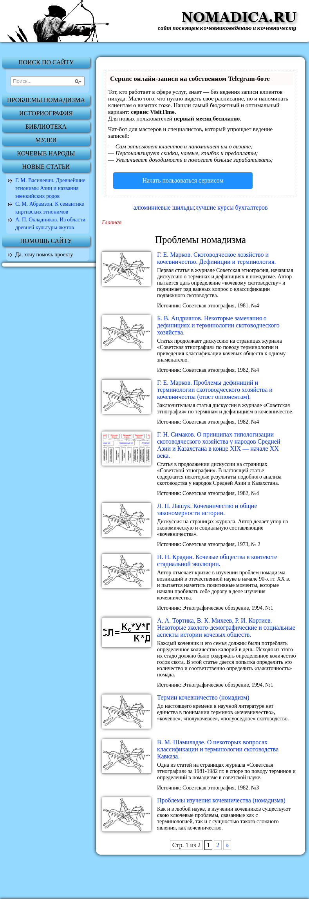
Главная (111, 222)
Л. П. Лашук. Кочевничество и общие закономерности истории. (207, 509)
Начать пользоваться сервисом (182, 180)
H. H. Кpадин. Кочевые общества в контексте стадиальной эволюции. (217, 560)
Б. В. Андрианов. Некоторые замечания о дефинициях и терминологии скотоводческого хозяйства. (218, 325)
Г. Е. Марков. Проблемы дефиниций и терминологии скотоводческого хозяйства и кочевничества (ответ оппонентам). (215, 389)
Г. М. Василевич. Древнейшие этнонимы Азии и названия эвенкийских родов (50, 188)
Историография (46, 113)
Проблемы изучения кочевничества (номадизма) (221, 800)
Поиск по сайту (46, 62)
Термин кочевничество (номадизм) (203, 697)
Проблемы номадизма (46, 100)
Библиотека (46, 126)
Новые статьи (46, 166)
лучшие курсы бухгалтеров (231, 207)
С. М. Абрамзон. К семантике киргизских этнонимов (49, 208)
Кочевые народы (46, 153)
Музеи (46, 140)
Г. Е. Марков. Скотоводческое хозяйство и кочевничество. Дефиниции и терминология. (216, 258)
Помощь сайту (46, 241)
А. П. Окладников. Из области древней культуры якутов (50, 223)
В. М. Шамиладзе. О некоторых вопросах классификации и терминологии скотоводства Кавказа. (217, 749)
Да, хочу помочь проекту (44, 255)
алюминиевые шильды (163, 207)
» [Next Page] (227, 845)
